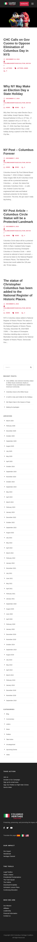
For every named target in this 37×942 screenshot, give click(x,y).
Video (8, 754)
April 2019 (9, 670)
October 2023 (10, 482)
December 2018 (11, 690)
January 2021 (10, 599)
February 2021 (10, 593)
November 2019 (11, 639)
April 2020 (9, 619)
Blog (7, 714)
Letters (9, 68)
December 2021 (11, 568)
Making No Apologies (12, 407)
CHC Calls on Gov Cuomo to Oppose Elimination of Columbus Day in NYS (16, 47)
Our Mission (7, 905)
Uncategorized (10, 744)
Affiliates (6, 908)
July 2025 (9, 451)
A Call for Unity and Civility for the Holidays (19, 397)
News (26, 68)
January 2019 (10, 685)
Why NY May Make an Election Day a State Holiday (16, 90)
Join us (5, 777)
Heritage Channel (9, 856)
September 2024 (11, 471)
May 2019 (9, 665)
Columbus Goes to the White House (17, 392)
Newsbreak (7, 854)
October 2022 (10, 522)
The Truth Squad (9, 880)
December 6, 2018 (12, 226)
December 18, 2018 (13, 59)
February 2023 (10, 507)
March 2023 (10, 502)
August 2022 (10, 532)
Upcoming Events (11, 749)
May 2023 (9, 492)
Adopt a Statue (8, 874)
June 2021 (9, 578)
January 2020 (10, 629)
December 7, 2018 (12, 158)
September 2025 (11, 441)
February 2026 (10, 426)
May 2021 (9, 583)
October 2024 (10, 466)
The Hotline (7, 882)
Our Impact (7, 851)
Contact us (7, 916)
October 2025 (10, 436)
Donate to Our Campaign (11, 780)
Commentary (10, 719)
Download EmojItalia (10, 885)
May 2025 (9, 456)
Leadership (7, 911)
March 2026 (10, 421)
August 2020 (10, 609)
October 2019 (10, 644)
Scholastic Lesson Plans (11, 887)
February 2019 (10, 680)
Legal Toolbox (8, 872)
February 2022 (10, 558)
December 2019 (11, 634)
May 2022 (9, 543)
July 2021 (9, 573)
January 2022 (10, 563)
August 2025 (10, 446)
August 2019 (10, 655)
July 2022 (9, 538)
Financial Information (10, 913)
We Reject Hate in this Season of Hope (18, 402)
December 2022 (11, 517)
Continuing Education (10, 890)
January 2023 (10, 512)
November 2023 (11, 476)
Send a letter (7, 787)
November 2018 (11, 695)
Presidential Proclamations (12, 877)
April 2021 (9, 588)
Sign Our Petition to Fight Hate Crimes (16, 785)
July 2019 (9, 660)
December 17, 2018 (13, 98)
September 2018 (11, 700)
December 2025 (11, 431)
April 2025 (9, 461)
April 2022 (9, 548)
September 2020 (11, 604)
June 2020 (9, 614)
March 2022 (10, 553)
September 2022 (11, 527)
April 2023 (9, 497)
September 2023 (11, 487)
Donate (24, 4)
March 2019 (10, 675)
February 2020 (10, 624)
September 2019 (11, 649)
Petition (8, 734)
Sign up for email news (10, 782)
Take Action (9, 739)
